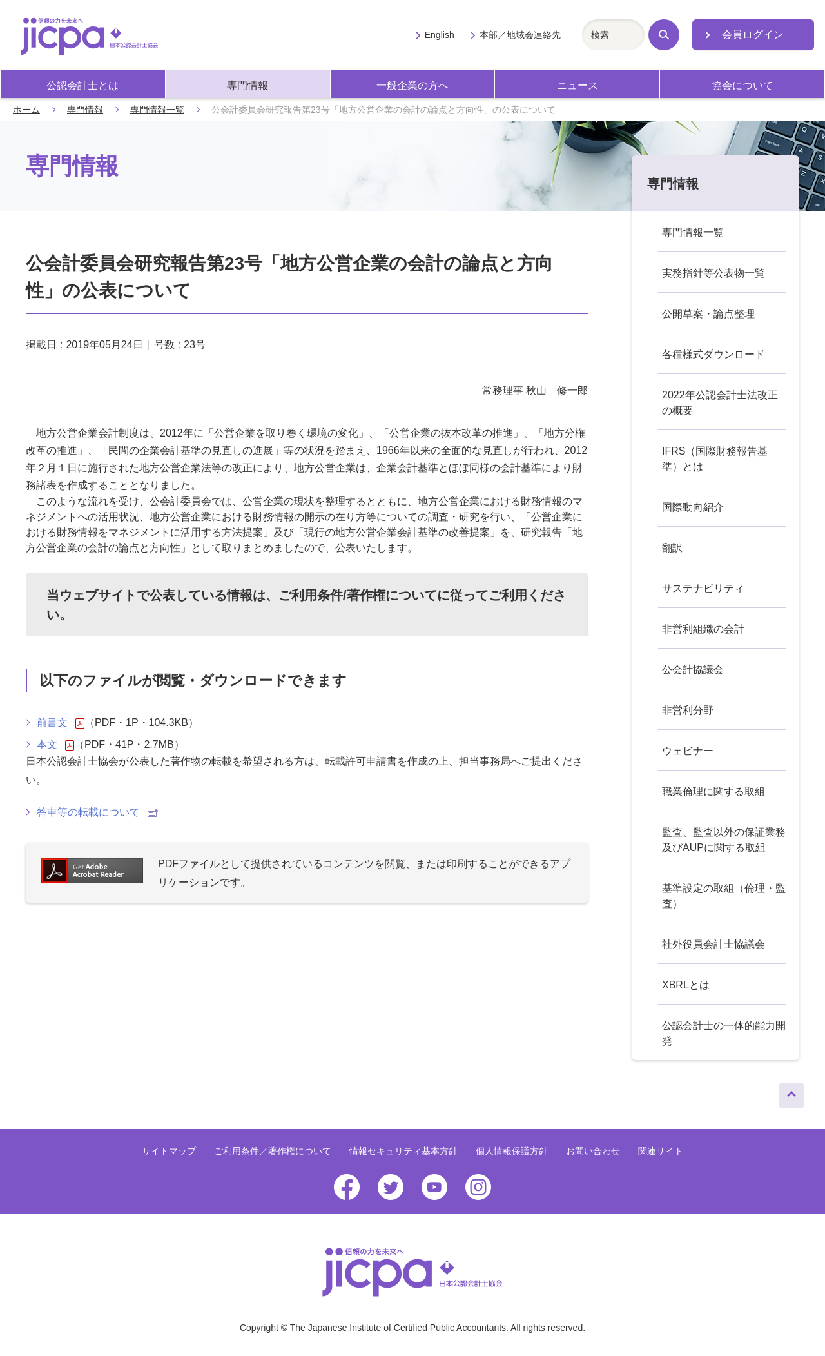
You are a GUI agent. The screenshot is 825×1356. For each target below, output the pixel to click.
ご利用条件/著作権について (357, 595)
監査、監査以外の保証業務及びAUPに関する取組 (724, 840)
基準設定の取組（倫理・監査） (724, 896)
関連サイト (660, 1151)
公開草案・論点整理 (708, 313)
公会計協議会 (693, 669)
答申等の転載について (97, 812)
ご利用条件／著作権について (272, 1151)
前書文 (60, 723)
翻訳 (672, 547)
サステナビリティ (703, 588)
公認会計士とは (82, 85)
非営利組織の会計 (703, 629)
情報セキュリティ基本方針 (403, 1151)
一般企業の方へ (412, 85)
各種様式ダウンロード (713, 354)
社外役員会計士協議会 (713, 944)
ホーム (26, 109)
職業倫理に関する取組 (713, 791)
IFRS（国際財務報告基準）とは (715, 459)
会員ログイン (753, 34)
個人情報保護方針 (512, 1151)
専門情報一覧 (157, 109)
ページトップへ (791, 1092)
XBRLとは (686, 984)
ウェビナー (687, 750)
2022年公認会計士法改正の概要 (720, 402)
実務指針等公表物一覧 (713, 273)
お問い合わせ (593, 1151)
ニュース (577, 85)
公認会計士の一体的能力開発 (724, 1033)
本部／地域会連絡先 (520, 35)
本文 (55, 745)
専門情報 (247, 85)
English (439, 35)
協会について (742, 85)
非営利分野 (687, 710)
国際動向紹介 (693, 507)
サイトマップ (169, 1151)
